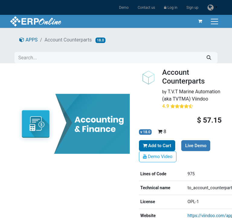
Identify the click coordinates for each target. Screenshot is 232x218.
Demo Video (157, 156)
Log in (170, 7)
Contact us (146, 7)
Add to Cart (157, 145)
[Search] (209, 57)
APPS (28, 40)
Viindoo (200, 99)
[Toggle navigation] (215, 21)
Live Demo (196, 145)
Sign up (192, 7)
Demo (124, 7)
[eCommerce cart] (199, 21)
